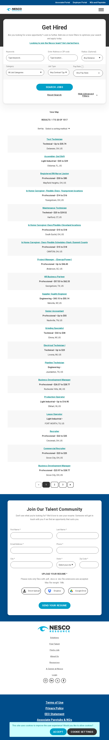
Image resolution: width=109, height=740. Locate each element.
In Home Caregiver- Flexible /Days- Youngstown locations (54, 191)
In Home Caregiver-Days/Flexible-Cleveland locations (54, 225)
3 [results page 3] (62, 484)
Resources (54, 662)
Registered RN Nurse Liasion (54, 173)
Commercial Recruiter (55, 448)
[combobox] (88, 73)
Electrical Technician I (54, 345)
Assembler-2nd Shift (54, 156)
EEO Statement (54, 714)
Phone (60, 544)
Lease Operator (54, 414)
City (12, 559)
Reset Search (54, 95)
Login (54, 675)
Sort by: (41, 129)
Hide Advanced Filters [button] (88, 95)
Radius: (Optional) (89, 52)
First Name (15, 530)
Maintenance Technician (55, 208)
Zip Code (83, 559)
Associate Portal (62, 2)
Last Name (62, 530)
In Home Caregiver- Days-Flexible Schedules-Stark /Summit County (54, 242)
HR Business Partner (54, 276)
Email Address (17, 544)
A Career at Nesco (54, 669)
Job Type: (52, 66)
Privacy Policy (55, 708)
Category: (10, 66)
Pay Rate (78, 66)
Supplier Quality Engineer (54, 294)
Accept (58, 731)
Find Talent (54, 644)
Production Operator (54, 397)
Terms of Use (54, 702)
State (59, 559)
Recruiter (54, 431)
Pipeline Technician (54, 362)
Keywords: (10, 52)
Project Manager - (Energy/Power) (54, 259)
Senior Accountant (54, 311)
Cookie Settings (82, 731)
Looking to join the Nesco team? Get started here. (54, 43)
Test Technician (54, 139)
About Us (54, 656)
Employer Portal (80, 2)
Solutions (54, 637)
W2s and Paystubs (98, 2)
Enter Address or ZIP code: (59, 52)
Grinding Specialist (54, 328)
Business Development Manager (54, 380)
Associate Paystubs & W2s (54, 719)
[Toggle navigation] (101, 10)
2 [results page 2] (54, 484)
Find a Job (54, 650)
